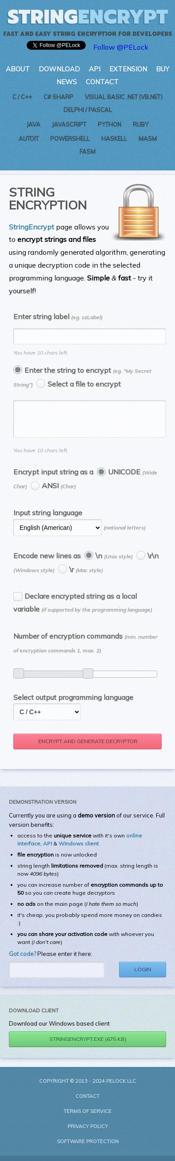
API (94, 69)
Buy (162, 69)
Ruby (140, 124)
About (18, 69)
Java (33, 124)
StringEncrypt (31, 226)
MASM (148, 138)
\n (114, 561)
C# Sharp (58, 96)
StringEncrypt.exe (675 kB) (87, 1044)
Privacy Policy (88, 1132)
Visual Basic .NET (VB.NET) (124, 96)
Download (59, 69)
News (66, 82)
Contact (102, 82)
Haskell (114, 138)
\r (86, 574)
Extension (128, 69)
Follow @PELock (120, 47)
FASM (87, 151)
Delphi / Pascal (88, 109)
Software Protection (88, 1147)
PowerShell (70, 138)
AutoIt (29, 138)
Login (142, 974)
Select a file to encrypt (84, 383)
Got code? (22, 959)
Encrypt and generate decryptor (87, 746)
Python (109, 124)
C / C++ (22, 96)
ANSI (59, 490)
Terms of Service (87, 1117)
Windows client (79, 848)
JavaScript (69, 124)
